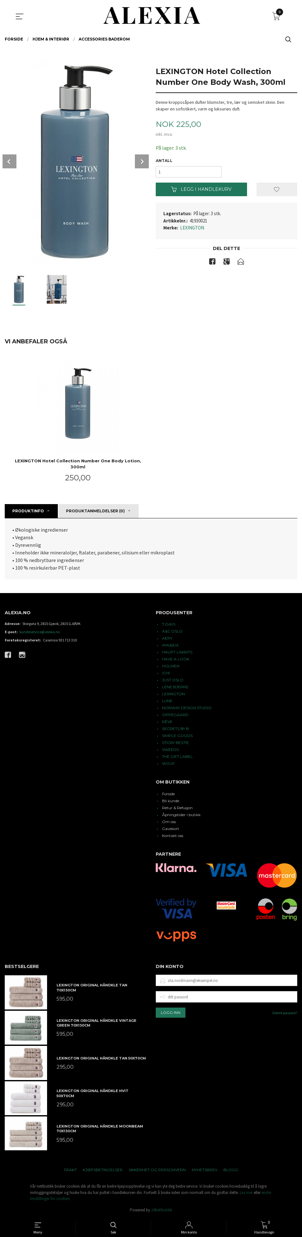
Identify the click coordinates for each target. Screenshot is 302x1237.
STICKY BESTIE (175, 742)
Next (142, 161)
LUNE (167, 700)
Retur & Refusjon (177, 807)
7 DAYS (168, 624)
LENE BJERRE (175, 686)
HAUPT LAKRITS (177, 652)
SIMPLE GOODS (177, 735)
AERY (167, 638)
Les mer (246, 1192)
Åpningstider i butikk (181, 814)
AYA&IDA (170, 645)
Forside (168, 793)
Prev (9, 161)
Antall (164, 160)
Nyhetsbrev (204, 1169)
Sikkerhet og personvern (157, 1169)
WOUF (168, 763)
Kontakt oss (172, 835)
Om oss (169, 821)
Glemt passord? (284, 1012)
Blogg (230, 1169)
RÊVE (167, 721)
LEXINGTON (192, 228)
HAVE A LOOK (175, 659)
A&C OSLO (172, 631)
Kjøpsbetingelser (103, 1169)
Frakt (70, 1169)
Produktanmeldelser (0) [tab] (95, 511)
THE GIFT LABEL (177, 756)
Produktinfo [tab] (28, 511)
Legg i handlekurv (201, 189)
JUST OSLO (173, 680)
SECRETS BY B (175, 728)
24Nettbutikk (161, 1210)
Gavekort (170, 828)
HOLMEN (170, 666)
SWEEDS (170, 749)
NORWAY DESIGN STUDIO (187, 707)
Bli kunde (170, 800)
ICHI (166, 673)
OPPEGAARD (175, 714)
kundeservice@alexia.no (40, 631)
